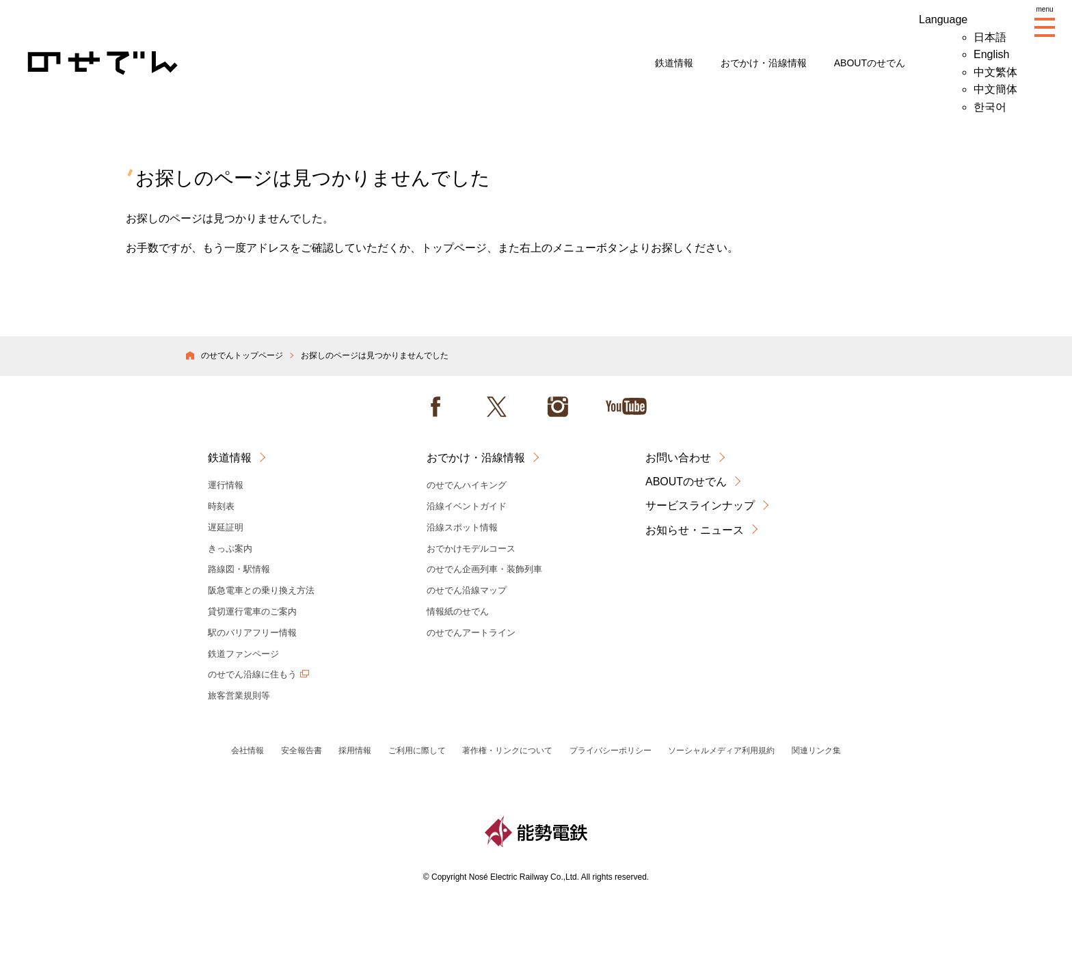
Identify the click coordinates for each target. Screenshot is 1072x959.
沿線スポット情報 (462, 527)
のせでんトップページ (242, 355)
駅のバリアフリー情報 (252, 632)
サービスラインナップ (700, 505)
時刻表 (221, 506)
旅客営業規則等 (239, 695)
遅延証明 (225, 527)
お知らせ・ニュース (694, 530)
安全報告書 (301, 750)
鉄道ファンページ (243, 654)
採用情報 (354, 750)
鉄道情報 (674, 62)
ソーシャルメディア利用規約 (721, 750)
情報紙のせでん (458, 611)
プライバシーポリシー (611, 750)
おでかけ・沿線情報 (764, 62)
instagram (558, 406)
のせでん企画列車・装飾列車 (484, 569)
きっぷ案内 (230, 548)
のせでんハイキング (467, 485)
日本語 (990, 37)
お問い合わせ (678, 457)
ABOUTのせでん (869, 62)
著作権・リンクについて (507, 750)
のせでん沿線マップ (467, 590)
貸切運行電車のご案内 (252, 611)
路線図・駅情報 (239, 569)
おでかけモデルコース (471, 548)
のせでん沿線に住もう (252, 674)
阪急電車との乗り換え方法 (261, 590)
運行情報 (225, 485)
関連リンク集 (816, 750)
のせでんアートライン (471, 632)
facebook (435, 406)
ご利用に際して (417, 750)
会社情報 (247, 750)
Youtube (626, 406)
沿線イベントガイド (467, 506)
